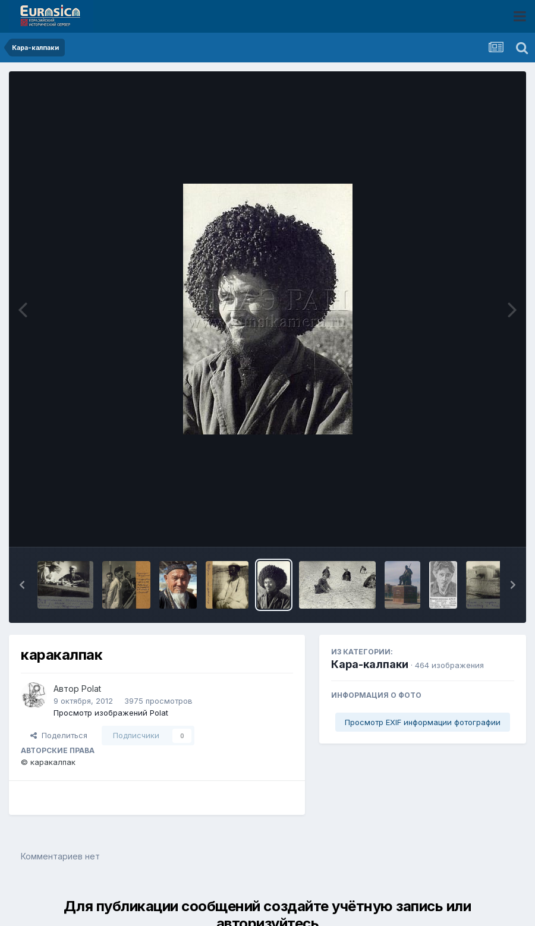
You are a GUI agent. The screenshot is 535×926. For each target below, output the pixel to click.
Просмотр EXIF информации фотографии (423, 722)
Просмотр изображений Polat (111, 712)
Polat (91, 689)
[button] (22, 585)
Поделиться (58, 735)
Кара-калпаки (369, 664)
